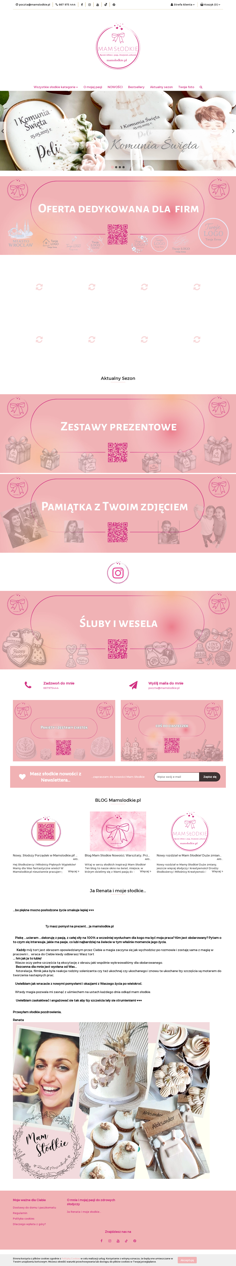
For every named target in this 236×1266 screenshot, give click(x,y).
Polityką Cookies (71, 1258)
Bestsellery (136, 87)
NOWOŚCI (115, 87)
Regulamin (20, 1213)
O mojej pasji (93, 87)
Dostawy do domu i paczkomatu (34, 1207)
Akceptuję (187, 1260)
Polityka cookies (23, 1218)
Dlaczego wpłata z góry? (29, 1224)
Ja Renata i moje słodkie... (84, 1211)
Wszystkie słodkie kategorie (56, 87)
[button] (210, 4)
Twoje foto (186, 87)
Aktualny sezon (161, 87)
